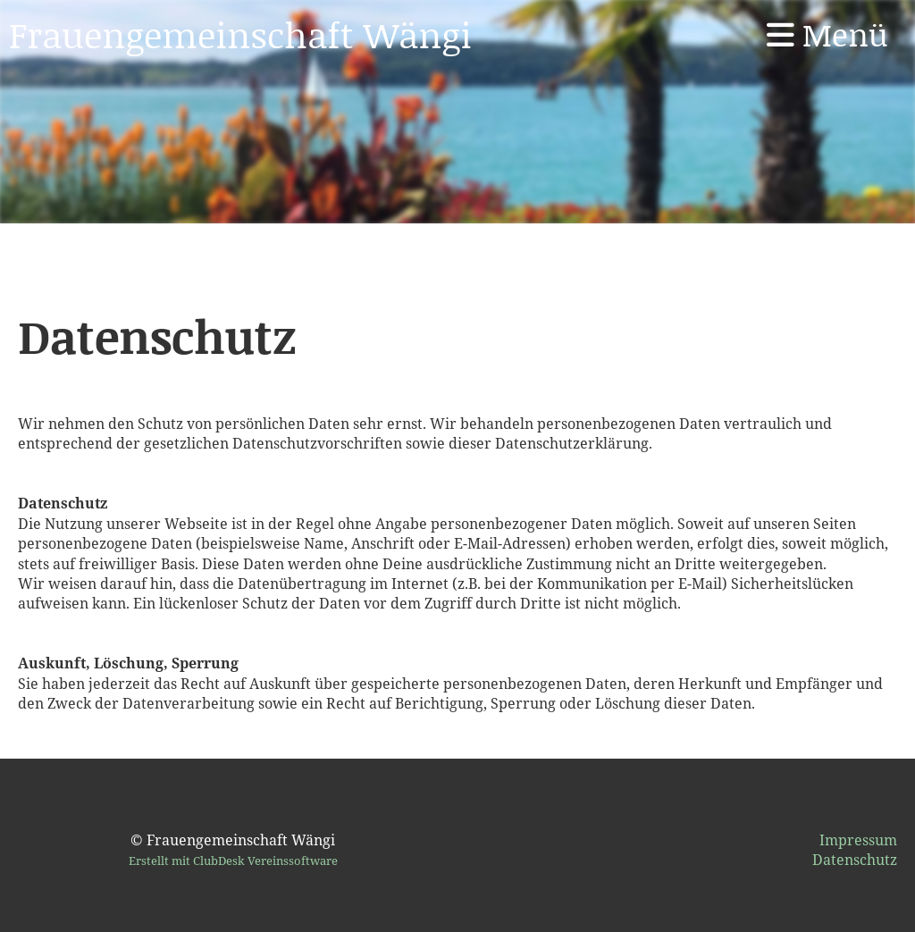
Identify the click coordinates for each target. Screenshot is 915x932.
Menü (827, 34)
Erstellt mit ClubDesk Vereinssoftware (233, 860)
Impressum (858, 840)
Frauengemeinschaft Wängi (240, 34)
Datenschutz (854, 859)
